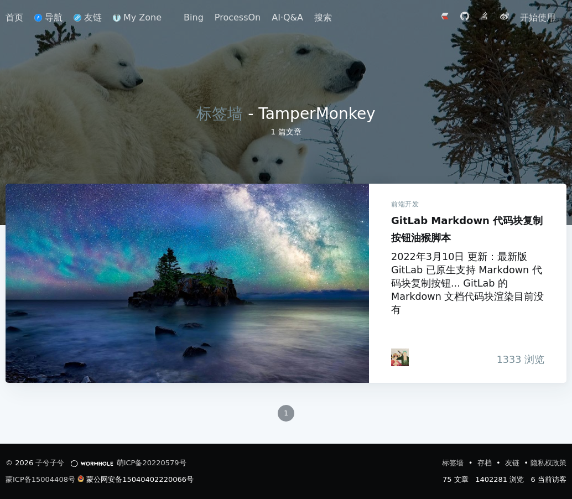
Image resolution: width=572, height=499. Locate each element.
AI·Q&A (287, 17)
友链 (88, 17)
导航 (48, 17)
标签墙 (219, 114)
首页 (14, 17)
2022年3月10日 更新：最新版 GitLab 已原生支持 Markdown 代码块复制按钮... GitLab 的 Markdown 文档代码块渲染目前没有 (467, 283)
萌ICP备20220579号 (151, 463)
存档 (485, 463)
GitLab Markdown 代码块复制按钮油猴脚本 (187, 283)
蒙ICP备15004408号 (40, 479)
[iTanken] (400, 357)
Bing (194, 17)
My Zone (137, 17)
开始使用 (537, 17)
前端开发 (405, 204)
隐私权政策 (548, 463)
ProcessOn (238, 17)
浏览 (517, 359)
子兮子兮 (49, 463)
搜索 (323, 17)
